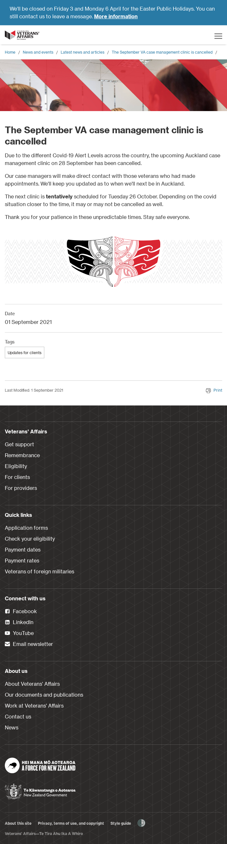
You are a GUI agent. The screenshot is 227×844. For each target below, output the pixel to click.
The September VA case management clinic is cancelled (162, 52)
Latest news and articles (82, 52)
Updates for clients (24, 352)
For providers (21, 488)
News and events (38, 52)
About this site (18, 823)
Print (214, 390)
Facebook (21, 611)
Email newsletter (29, 644)
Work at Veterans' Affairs (34, 705)
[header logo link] (22, 35)
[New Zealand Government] (40, 789)
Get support (19, 444)
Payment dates (22, 549)
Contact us (18, 716)
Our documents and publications (44, 695)
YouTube (19, 633)
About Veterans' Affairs (32, 684)
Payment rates (22, 560)
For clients (17, 477)
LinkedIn (19, 622)
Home (10, 52)
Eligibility (16, 466)
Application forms (26, 528)
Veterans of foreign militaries (39, 571)
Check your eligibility (30, 538)
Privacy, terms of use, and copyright (71, 823)
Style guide (120, 823)
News (11, 727)
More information (116, 16)
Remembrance (22, 455)
